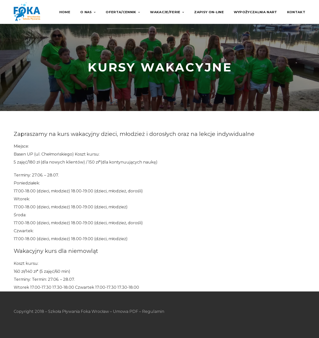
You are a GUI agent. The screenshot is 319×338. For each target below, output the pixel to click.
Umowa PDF (125, 311)
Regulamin (153, 311)
